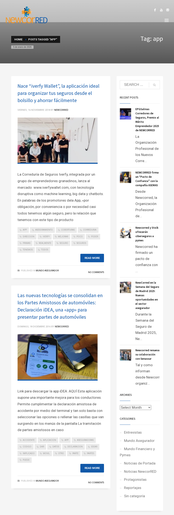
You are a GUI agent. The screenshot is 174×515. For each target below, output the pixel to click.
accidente (29, 440)
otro (61, 453)
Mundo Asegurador (47, 270)
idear (94, 446)
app (25, 230)
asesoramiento (44, 230)
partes (90, 453)
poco (80, 236)
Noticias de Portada (139, 463)
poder (94, 236)
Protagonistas (135, 479)
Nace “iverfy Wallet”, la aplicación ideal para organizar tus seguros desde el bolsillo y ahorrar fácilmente (58, 93)
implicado (29, 453)
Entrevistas (133, 432)
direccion (28, 236)
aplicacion (49, 440)
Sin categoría (134, 496)
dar (42, 446)
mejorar (63, 236)
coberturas (68, 230)
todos (44, 250)
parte (75, 453)
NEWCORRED (61, 110)
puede (26, 460)
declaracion (75, 446)
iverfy (46, 236)
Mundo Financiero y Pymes (137, 452)
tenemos (28, 250)
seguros (81, 243)
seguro (64, 243)
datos (56, 446)
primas (26, 243)
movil (46, 453)
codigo (27, 446)
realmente (45, 243)
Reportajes (132, 488)
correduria (89, 230)
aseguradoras (85, 440)
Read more (92, 258)
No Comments (96, 272)
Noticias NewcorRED (140, 471)
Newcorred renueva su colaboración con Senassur (147, 354)
